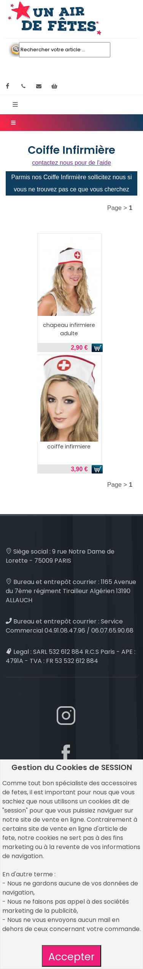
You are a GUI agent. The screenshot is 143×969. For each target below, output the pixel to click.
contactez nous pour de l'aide (71, 162)
